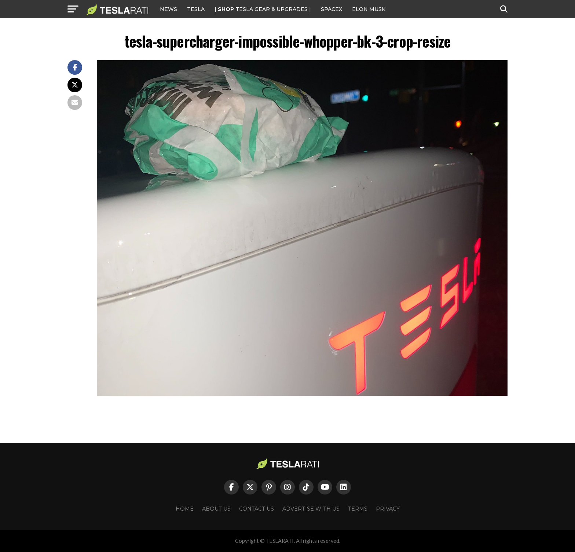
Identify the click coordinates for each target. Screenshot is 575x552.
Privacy (388, 508)
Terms (357, 508)
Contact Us (256, 508)
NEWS (168, 9)
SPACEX (331, 9)
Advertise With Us (311, 508)
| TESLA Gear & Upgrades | (263, 9)
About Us (216, 508)
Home (185, 508)
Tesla (196, 9)
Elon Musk (368, 9)
